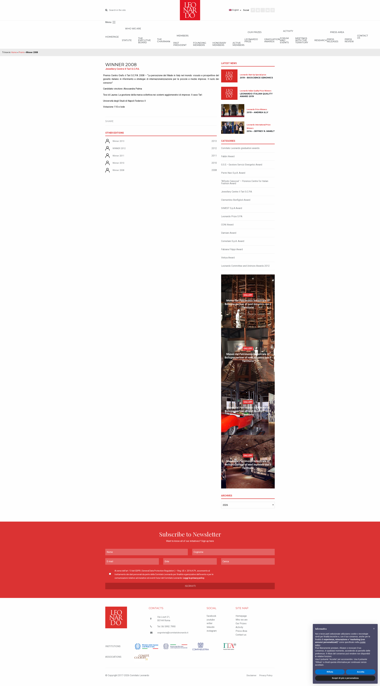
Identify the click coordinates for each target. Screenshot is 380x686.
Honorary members (265, 46)
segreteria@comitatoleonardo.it (173, 635)
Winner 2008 (119, 173)
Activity (239, 630)
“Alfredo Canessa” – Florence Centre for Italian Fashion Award (244, 185)
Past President (208, 46)
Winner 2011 (119, 158)
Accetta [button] (360, 672)
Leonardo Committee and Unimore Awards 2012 (245, 269)
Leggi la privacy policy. (194, 581)
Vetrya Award (228, 260)
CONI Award (227, 227)
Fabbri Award (227, 159)
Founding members (236, 46)
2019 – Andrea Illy (257, 115)
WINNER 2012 (120, 151)
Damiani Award (228, 236)
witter (209, 626)
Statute (132, 42)
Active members (293, 46)
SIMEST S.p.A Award (231, 211)
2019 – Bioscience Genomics (256, 80)
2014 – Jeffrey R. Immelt (261, 134)
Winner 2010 (119, 166)
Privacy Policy (265, 678)
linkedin (210, 630)
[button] (374, 628)
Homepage (112, 38)
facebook (211, 619)
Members (214, 37)
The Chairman (187, 42)
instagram (212, 633)
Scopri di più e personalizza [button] (345, 678)
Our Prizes (313, 33)
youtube (211, 622)
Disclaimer (249, 678)
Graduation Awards (336, 42)
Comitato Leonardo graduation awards (240, 151)
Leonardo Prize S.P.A (231, 219)
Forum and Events (349, 42)
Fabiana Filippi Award (232, 252)
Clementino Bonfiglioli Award (235, 203)
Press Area (241, 634)
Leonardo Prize (306, 42)
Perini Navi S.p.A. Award (233, 176)
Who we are (142, 29)
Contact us (241, 637)
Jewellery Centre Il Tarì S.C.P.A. (236, 194)
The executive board (159, 42)
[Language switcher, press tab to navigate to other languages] (225, 10)
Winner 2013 (119, 144)
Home (14, 55)
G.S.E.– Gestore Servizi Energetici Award (241, 167)
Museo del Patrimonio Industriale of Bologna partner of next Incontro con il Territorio (248, 307)
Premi (21, 55)
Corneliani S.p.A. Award (232, 244)
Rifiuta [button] (330, 672)
